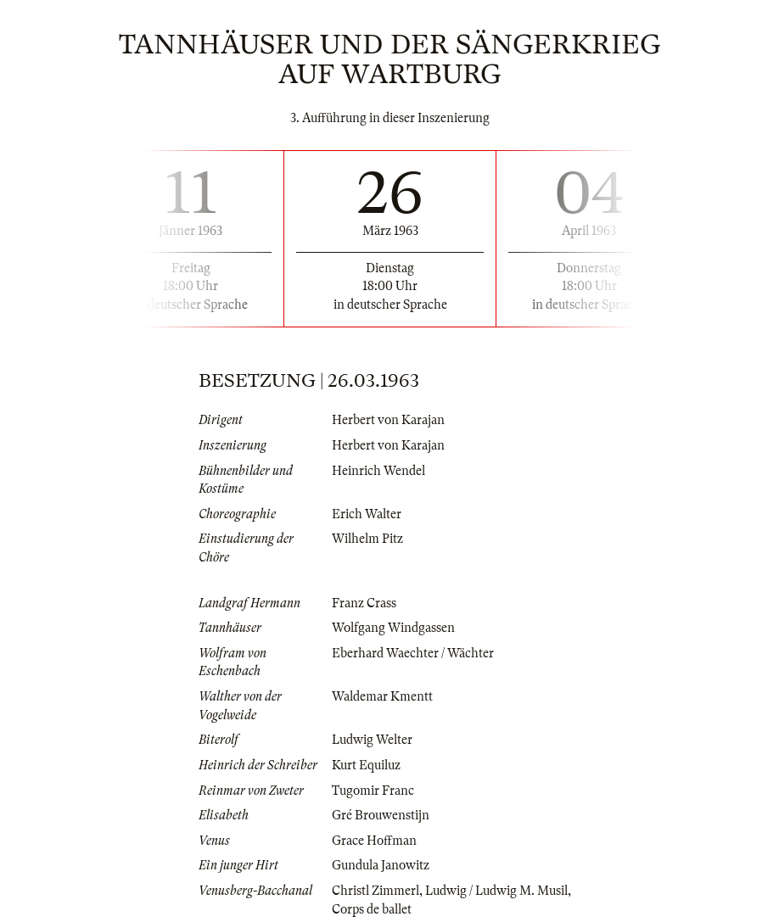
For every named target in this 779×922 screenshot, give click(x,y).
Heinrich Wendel (378, 471)
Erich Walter (366, 514)
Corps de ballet (372, 909)
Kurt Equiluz (366, 765)
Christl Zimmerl (375, 890)
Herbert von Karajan (388, 420)
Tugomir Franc (373, 790)
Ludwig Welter (372, 739)
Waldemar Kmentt (382, 696)
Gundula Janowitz (380, 865)
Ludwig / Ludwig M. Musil (496, 890)
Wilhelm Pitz (367, 538)
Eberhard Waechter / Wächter (413, 653)
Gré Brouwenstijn (380, 815)
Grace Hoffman (374, 840)
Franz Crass (364, 603)
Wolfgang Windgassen (393, 627)
